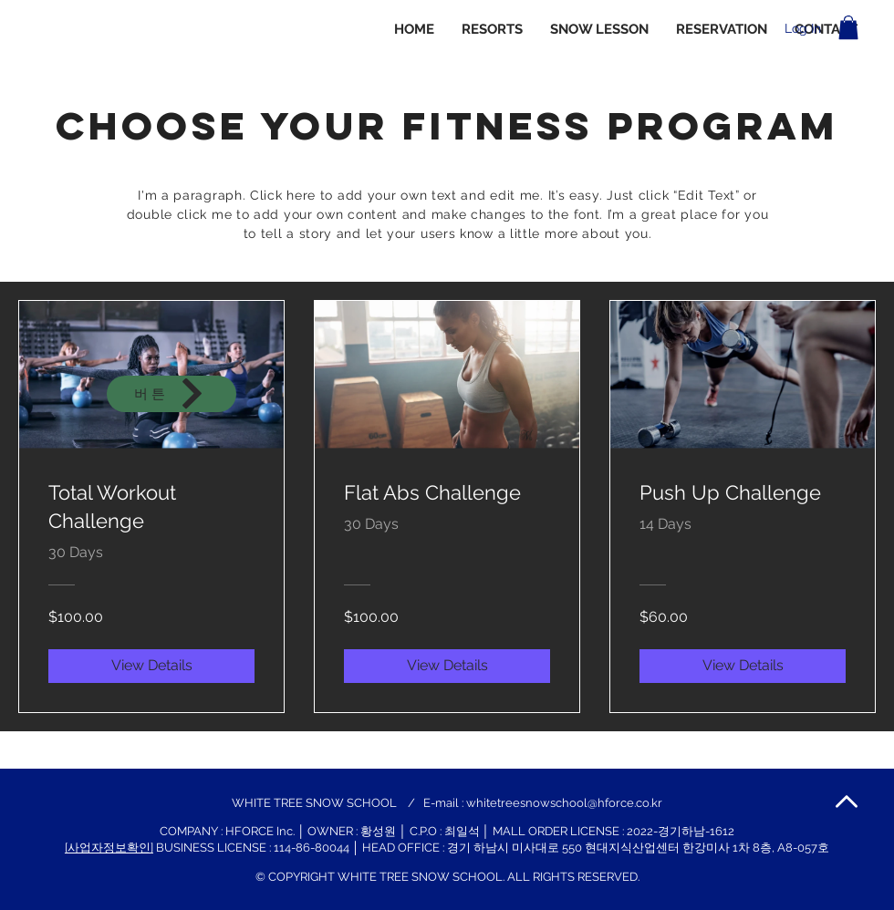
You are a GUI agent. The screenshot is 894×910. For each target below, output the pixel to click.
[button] (848, 27)
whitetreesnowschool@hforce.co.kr (564, 803)
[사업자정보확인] (109, 847)
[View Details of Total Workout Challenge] (151, 665)
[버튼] (171, 394)
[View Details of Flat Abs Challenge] (447, 665)
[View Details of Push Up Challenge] (742, 665)
